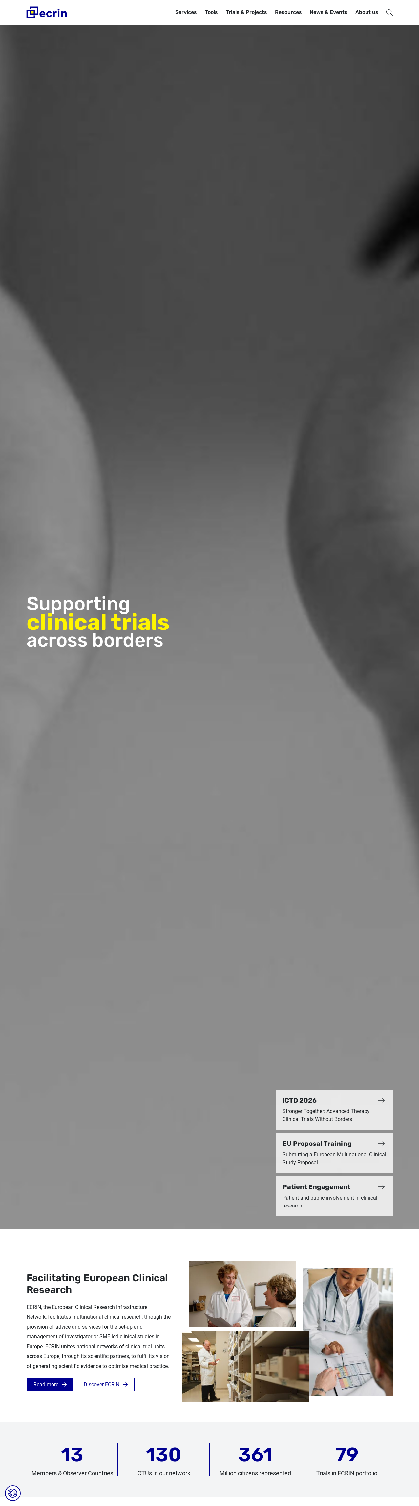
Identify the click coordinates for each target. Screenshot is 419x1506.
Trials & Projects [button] (246, 12)
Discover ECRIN (101, 1384)
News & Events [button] (328, 12)
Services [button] (186, 12)
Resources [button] (288, 12)
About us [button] (366, 12)
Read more (45, 1384)
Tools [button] (211, 12)
